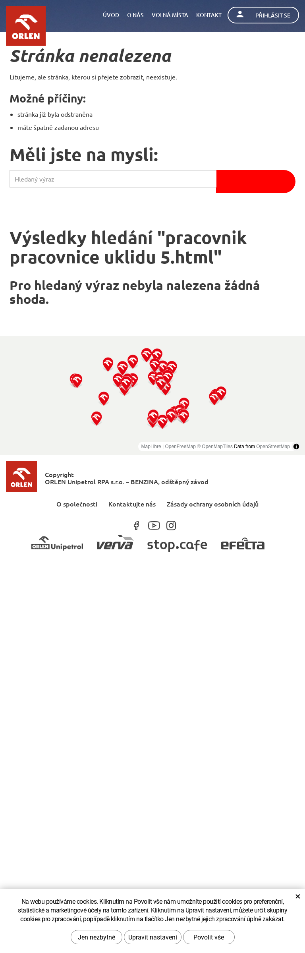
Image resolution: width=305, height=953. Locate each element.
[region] (152, 395)
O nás (135, 15)
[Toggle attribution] (296, 446)
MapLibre (151, 446)
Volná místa (170, 15)
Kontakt (209, 15)
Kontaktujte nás (132, 503)
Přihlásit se (263, 15)
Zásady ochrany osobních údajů (213, 503)
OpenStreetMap (273, 446)
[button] (96, 418)
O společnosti (76, 503)
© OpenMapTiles (215, 446)
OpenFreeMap (180, 446)
